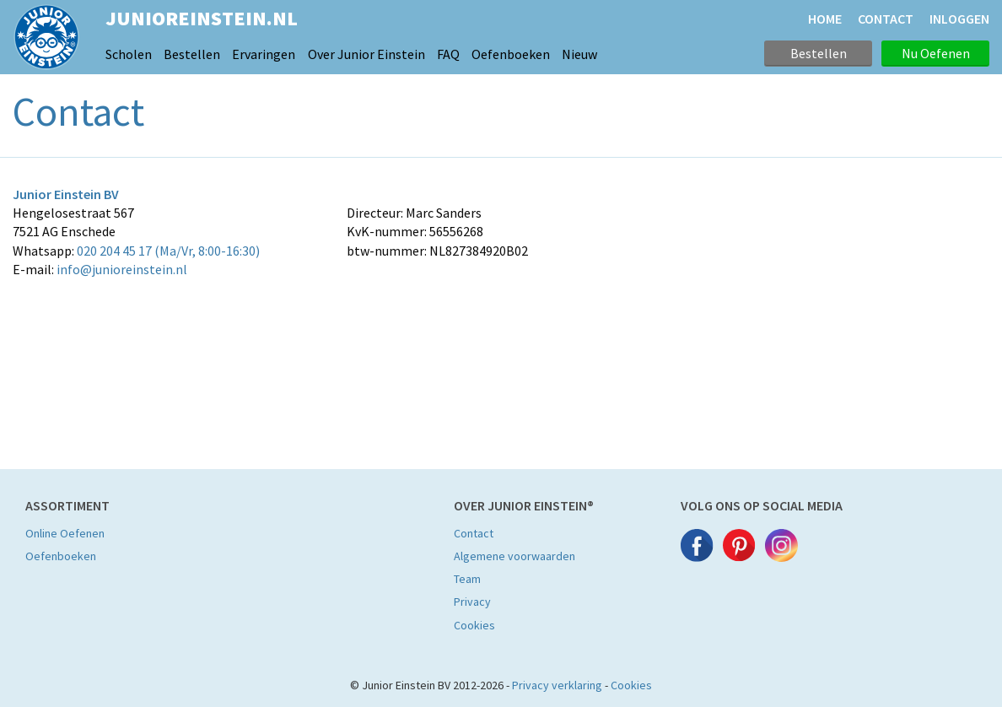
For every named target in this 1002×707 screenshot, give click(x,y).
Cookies (474, 625)
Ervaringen (263, 54)
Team (467, 578)
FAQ (448, 54)
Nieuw (579, 54)
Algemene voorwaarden (514, 556)
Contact (473, 533)
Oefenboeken (510, 54)
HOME (825, 18)
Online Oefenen (65, 533)
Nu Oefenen (936, 53)
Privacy (472, 601)
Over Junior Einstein (366, 54)
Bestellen (192, 54)
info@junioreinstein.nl (122, 269)
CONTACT (885, 18)
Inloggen (959, 18)
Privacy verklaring (557, 685)
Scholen (128, 54)
